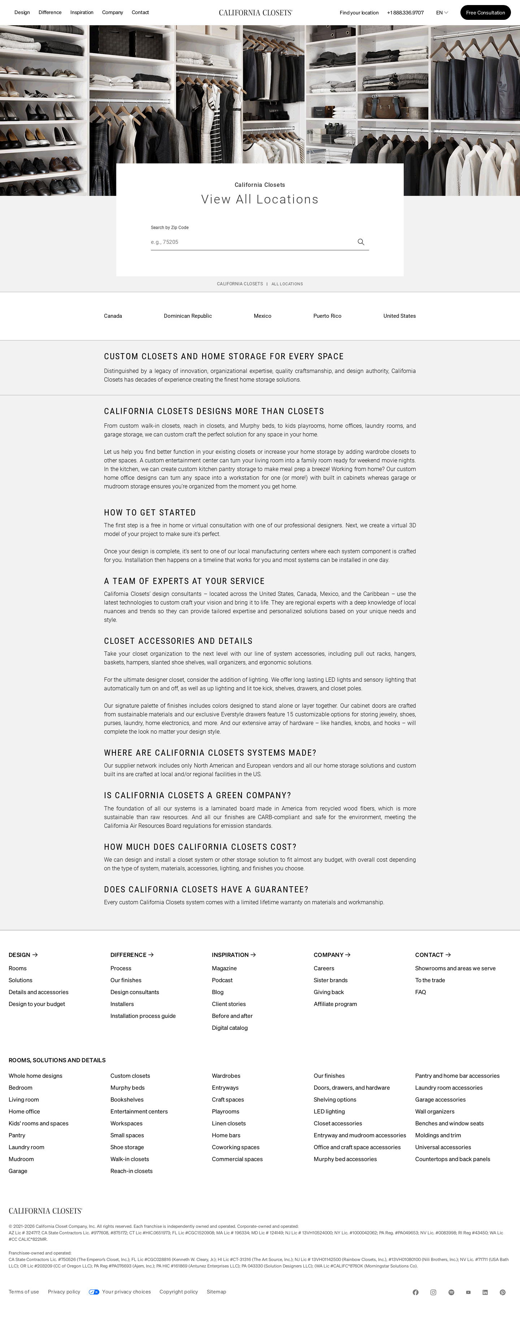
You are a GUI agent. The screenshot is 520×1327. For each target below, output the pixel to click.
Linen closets (229, 1123)
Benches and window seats (449, 1123)
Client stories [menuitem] (229, 1003)
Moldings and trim (438, 1135)
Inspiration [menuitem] (230, 954)
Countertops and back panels (452, 1159)
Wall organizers (435, 1111)
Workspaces (126, 1123)
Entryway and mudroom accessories (360, 1135)
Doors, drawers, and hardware (352, 1087)
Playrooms (225, 1111)
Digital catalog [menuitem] (230, 1027)
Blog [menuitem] (218, 992)
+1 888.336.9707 (405, 12)
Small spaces (127, 1135)
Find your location (359, 12)
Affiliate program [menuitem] (335, 1003)
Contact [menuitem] (429, 954)
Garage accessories (440, 1099)
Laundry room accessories (449, 1087)
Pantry (17, 1135)
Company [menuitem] (328, 954)
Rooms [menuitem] (18, 968)
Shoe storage (127, 1147)
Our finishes (329, 1075)
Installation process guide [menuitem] (143, 1015)
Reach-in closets (131, 1170)
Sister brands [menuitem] (331, 980)
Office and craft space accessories (357, 1147)
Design (22, 12)
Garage (18, 1170)
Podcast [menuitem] (222, 980)
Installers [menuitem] (122, 1003)
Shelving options (335, 1099)
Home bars (226, 1135)
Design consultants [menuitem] (134, 992)
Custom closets (130, 1075)
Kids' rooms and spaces (39, 1123)
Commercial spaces (237, 1159)
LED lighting (329, 1111)
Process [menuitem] (120, 968)
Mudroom (21, 1159)
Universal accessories (443, 1147)
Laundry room (26, 1147)
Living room (24, 1099)
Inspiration (82, 12)
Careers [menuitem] (324, 968)
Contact (140, 12)
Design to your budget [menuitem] (37, 1003)
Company (112, 12)
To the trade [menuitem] (430, 980)
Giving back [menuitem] (329, 992)
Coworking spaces (236, 1147)
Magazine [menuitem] (224, 968)
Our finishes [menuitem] (126, 980)
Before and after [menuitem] (232, 1015)
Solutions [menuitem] (20, 980)
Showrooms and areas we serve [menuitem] (455, 968)
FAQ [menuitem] (420, 992)
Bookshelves (127, 1099)
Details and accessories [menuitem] (39, 992)
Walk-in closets (129, 1159)
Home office (24, 1111)
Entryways (225, 1087)
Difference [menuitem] (128, 954)
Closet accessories (338, 1123)
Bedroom (20, 1087)
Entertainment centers (139, 1111)
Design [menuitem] (20, 954)
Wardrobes (226, 1075)
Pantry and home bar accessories (457, 1075)
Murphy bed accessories (345, 1159)
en (439, 12)
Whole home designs (35, 1075)
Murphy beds (127, 1087)
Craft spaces (228, 1099)
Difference (50, 12)
